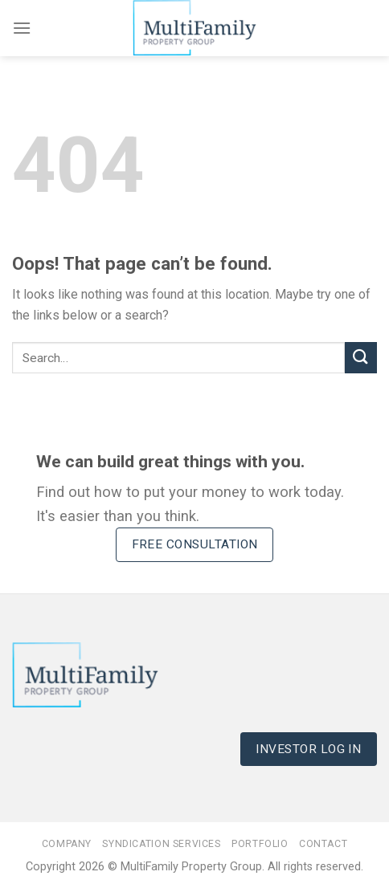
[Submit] (361, 357)
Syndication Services (161, 843)
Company (67, 843)
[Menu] (21, 27)
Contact (323, 843)
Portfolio (260, 843)
